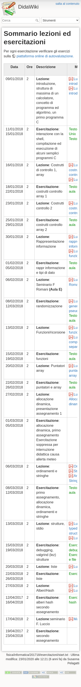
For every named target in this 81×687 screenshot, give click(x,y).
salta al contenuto (67, 3)
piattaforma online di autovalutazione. (45, 56)
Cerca (37, 20)
